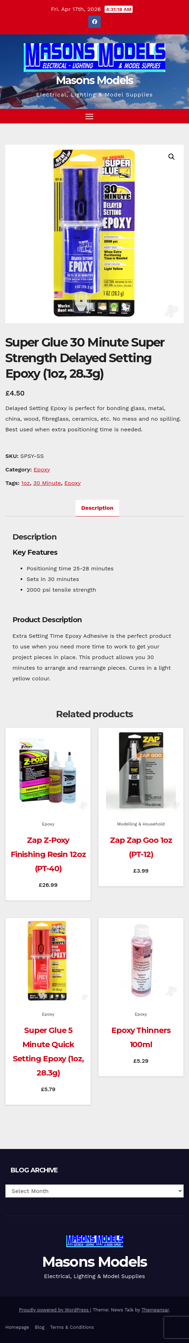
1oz (25, 483)
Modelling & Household (141, 824)
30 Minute (47, 483)
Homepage (17, 1327)
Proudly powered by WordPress (54, 1309)
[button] (165, 115)
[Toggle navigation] (89, 116)
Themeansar (155, 1309)
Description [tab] (97, 507)
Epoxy (42, 469)
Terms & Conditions (72, 1327)
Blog (39, 1327)
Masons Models (94, 80)
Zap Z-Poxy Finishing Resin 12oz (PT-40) (48, 854)
